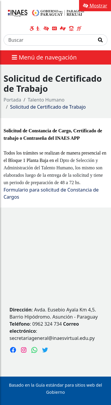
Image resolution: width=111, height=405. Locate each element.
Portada (12, 100)
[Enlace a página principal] (45, 13)
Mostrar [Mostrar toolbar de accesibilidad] (95, 5)
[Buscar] (49, 40)
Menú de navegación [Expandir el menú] (44, 57)
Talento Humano (46, 100)
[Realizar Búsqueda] (100, 40)
